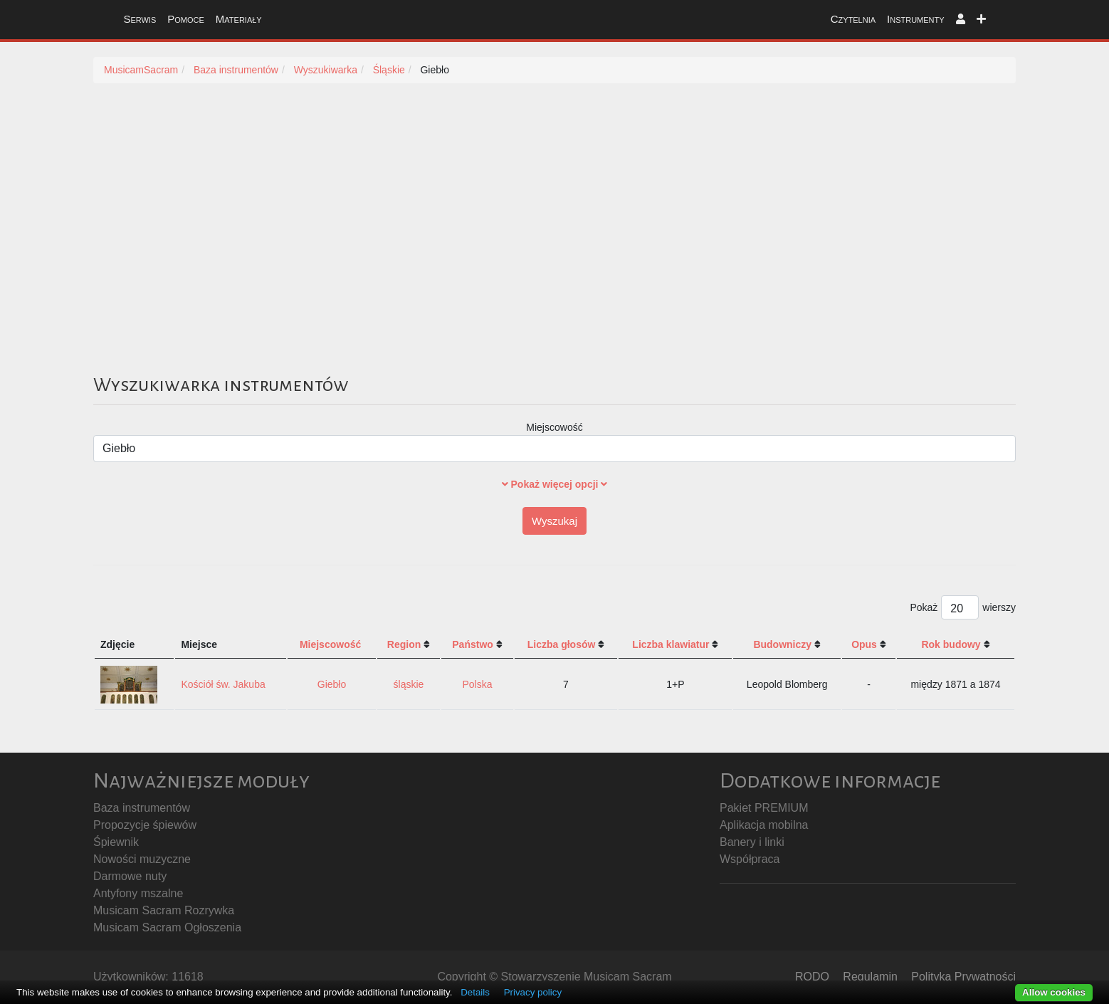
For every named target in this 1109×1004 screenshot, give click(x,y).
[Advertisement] (554, 244)
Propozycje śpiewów (144, 825)
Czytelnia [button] (853, 19)
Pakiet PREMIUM (764, 808)
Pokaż (923, 607)
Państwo (472, 644)
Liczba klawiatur (670, 644)
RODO (812, 977)
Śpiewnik (116, 842)
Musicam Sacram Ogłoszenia (167, 927)
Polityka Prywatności (963, 977)
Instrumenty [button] (916, 19)
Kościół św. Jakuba (223, 684)
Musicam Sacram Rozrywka (163, 910)
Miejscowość (554, 427)
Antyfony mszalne (138, 893)
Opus (864, 644)
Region (404, 644)
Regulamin (870, 977)
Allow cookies (1054, 992)
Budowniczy (782, 644)
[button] (960, 19)
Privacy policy (533, 992)
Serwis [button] (139, 19)
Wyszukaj (554, 521)
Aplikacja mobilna (764, 825)
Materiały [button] (239, 19)
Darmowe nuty (130, 876)
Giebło (331, 684)
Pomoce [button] (185, 19)
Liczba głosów (561, 644)
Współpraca (749, 859)
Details (475, 992)
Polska (478, 684)
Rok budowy (950, 644)
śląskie (409, 684)
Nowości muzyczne (142, 859)
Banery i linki (752, 842)
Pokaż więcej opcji (555, 484)
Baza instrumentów (141, 808)
